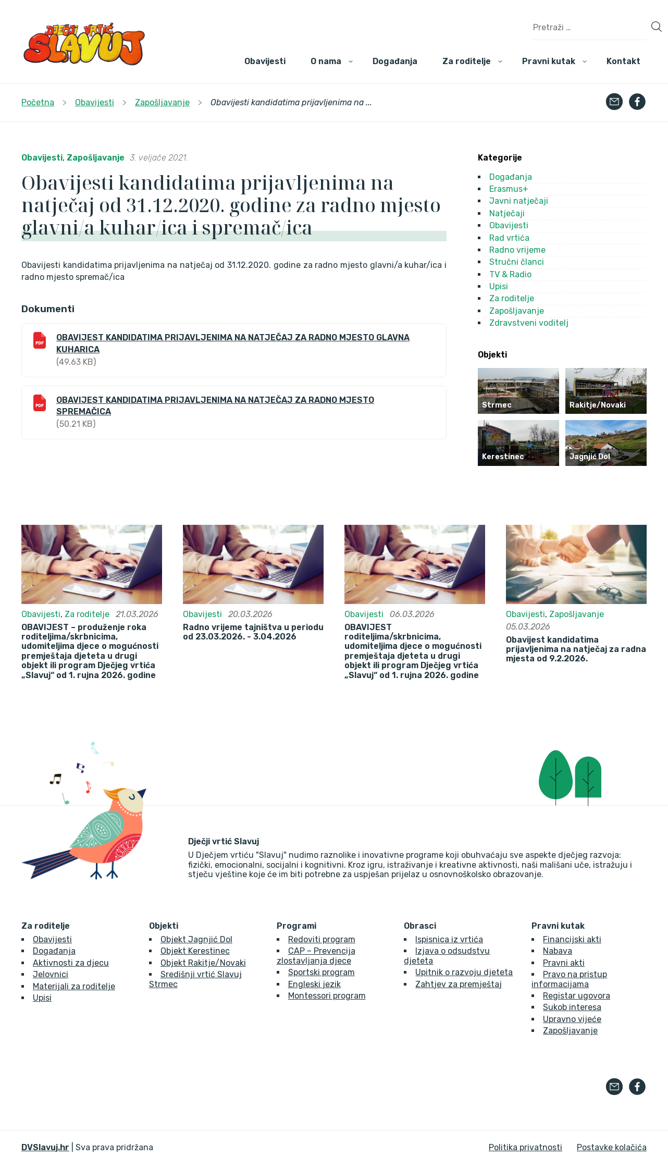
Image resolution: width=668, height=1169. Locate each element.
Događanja (395, 61)
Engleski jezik (314, 984)
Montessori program (327, 996)
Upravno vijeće (572, 1019)
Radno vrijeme (517, 250)
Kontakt (623, 61)
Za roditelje (466, 61)
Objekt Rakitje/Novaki (203, 963)
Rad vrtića (509, 238)
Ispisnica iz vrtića (449, 939)
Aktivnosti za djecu (71, 963)
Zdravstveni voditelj (528, 323)
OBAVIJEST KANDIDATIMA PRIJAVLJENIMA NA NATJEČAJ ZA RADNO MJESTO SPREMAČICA (215, 405)
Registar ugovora (576, 996)
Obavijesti (265, 61)
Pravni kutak (548, 61)
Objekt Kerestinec (195, 951)
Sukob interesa (572, 1007)
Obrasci (420, 926)
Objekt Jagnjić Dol (196, 939)
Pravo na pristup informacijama (569, 979)
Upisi (498, 286)
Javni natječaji (518, 201)
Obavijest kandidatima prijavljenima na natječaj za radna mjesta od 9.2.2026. (576, 649)
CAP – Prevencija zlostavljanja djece (316, 955)
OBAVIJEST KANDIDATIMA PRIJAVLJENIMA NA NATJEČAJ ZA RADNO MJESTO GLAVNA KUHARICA (233, 343)
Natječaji (507, 213)
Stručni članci (516, 262)
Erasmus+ (508, 189)
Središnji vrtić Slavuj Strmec (195, 979)
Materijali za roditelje (74, 986)
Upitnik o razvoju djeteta (464, 972)
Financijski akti (572, 939)
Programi (296, 926)
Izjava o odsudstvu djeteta (447, 955)
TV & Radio (510, 274)
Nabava (557, 951)
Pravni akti (564, 963)
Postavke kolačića (612, 1147)
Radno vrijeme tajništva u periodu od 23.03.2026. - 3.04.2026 (253, 632)
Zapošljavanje (96, 158)
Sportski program (321, 972)
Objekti (163, 926)
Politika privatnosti (525, 1147)
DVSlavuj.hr (45, 1147)
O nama (326, 61)
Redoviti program (321, 939)
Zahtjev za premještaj (458, 984)
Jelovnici (50, 974)
